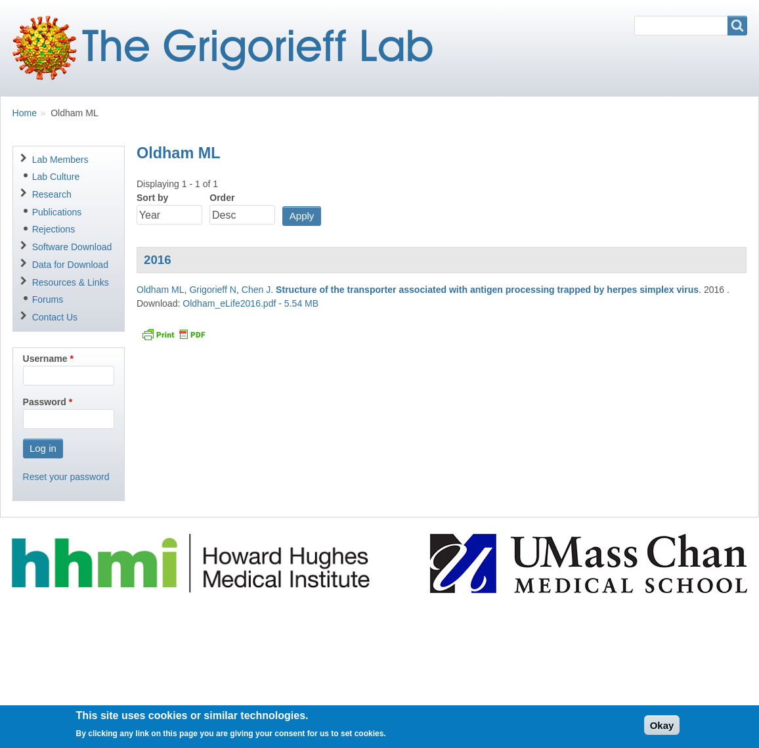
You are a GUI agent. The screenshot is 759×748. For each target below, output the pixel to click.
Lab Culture (56, 176)
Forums (48, 299)
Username (45, 358)
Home (24, 113)
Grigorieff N (212, 289)
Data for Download (70, 264)
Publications (57, 212)
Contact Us (54, 317)
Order (221, 197)
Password (44, 402)
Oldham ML (160, 289)
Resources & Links (70, 282)
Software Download (72, 247)
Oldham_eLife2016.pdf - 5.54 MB (250, 303)
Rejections (54, 229)
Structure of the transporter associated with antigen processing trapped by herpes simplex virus (487, 289)
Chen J (256, 289)
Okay (662, 729)
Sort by (152, 197)
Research (52, 194)
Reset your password (66, 477)
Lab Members (60, 159)
